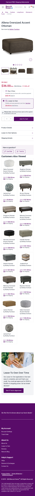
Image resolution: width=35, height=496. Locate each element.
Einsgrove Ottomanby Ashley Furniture (9, 216)
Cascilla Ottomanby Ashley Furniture (25, 241)
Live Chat (8, 151)
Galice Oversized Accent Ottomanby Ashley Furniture (9, 171)
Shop (6, 12)
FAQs (3, 461)
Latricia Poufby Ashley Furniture (9, 194)
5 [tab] (21, 65)
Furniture (12, 12)
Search (25, 7)
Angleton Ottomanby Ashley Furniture (25, 170)
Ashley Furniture (15, 29)
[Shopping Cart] (32, 7)
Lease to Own (5, 446)
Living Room (20, 12)
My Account (6, 428)
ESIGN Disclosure (7, 475)
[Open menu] (2, 7)
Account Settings (6, 432)
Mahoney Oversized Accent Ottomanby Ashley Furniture (9, 288)
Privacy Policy (5, 473)
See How (28, 103)
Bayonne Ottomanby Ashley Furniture (25, 287)
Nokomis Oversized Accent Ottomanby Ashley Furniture (25, 217)
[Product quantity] (6, 119)
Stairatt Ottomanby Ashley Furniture (9, 264)
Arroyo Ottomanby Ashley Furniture (25, 194)
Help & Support (7, 457)
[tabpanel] (17, 46)
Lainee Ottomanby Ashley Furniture (9, 311)
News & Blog (5, 452)
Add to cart (24, 119)
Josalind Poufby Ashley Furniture (25, 264)
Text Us (20, 151)
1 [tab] (13, 65)
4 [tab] (19, 65)
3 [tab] (17, 65)
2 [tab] (15, 65)
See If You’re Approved (13, 390)
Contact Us (4, 466)
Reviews (4, 449)
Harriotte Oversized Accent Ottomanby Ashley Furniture (9, 241)
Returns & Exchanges (8, 463)
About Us (4, 440)
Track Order (5, 434)
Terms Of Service (17, 473)
